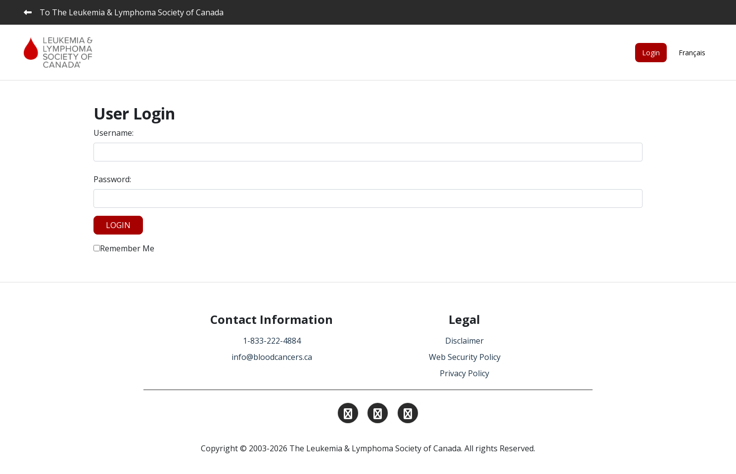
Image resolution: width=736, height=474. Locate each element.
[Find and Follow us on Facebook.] (408, 414)
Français (692, 52)
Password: (112, 179)
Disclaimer (464, 340)
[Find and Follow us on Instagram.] (348, 414)
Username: (113, 132)
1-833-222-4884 (272, 340)
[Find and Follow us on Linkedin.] (378, 414)
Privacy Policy (464, 373)
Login (651, 52)
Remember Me (123, 248)
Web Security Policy (465, 357)
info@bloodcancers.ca (271, 357)
